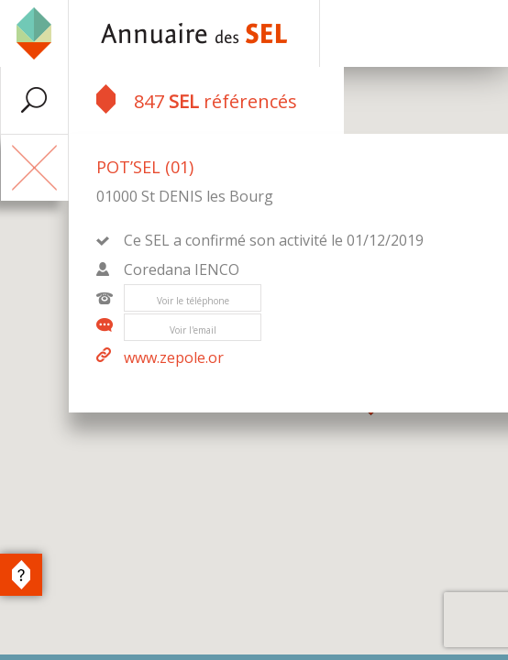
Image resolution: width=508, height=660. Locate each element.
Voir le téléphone (193, 300)
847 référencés (196, 99)
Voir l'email (193, 330)
